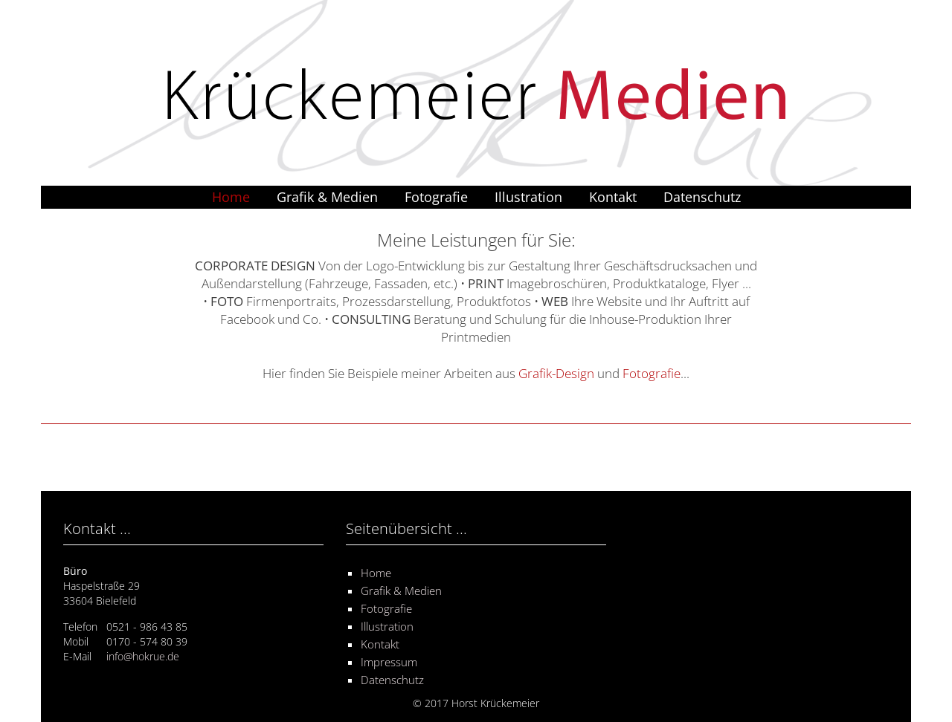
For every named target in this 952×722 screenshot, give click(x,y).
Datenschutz (702, 196)
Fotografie (436, 196)
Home (231, 196)
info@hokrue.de (142, 656)
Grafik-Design (556, 373)
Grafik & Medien (327, 196)
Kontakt (613, 196)
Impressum (389, 661)
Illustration (528, 196)
